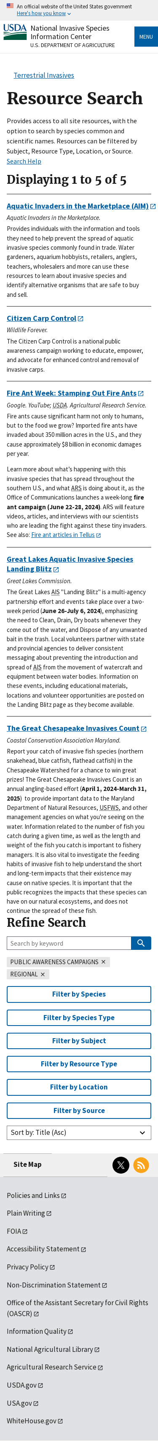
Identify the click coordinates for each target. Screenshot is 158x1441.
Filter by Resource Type (79, 1063)
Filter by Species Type (79, 1017)
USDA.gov (22, 1385)
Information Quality (37, 1331)
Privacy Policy (27, 1267)
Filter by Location (79, 1087)
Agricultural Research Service (51, 1367)
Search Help (24, 161)
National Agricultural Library (50, 1349)
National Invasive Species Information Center (70, 32)
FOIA (14, 1231)
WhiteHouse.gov (31, 1420)
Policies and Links (33, 1195)
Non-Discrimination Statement (54, 1285)
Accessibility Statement (43, 1248)
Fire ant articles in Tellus (63, 535)
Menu (146, 36)
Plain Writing (26, 1213)
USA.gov (19, 1403)
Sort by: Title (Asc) (39, 1132)
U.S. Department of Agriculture (72, 45)
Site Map (27, 1164)
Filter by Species (79, 994)
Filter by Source (79, 1110)
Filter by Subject (79, 1040)
